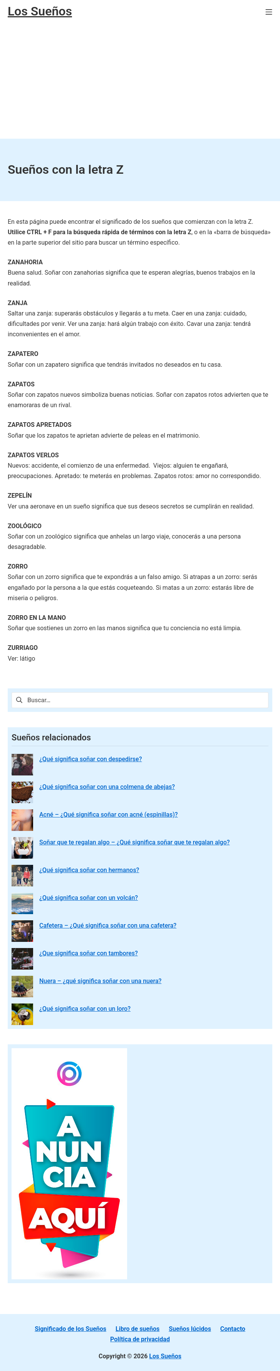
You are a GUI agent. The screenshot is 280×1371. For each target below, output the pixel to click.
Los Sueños (165, 1356)
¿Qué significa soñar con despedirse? (90, 759)
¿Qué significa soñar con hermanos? (89, 870)
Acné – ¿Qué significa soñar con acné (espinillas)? (108, 814)
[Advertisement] (140, 81)
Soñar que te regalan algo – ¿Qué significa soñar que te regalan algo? (134, 842)
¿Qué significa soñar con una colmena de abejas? (107, 786)
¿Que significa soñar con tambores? (88, 953)
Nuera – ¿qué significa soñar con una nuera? (100, 981)
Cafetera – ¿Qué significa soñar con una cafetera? (107, 925)
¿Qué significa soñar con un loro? (85, 1008)
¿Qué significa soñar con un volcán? (88, 897)
